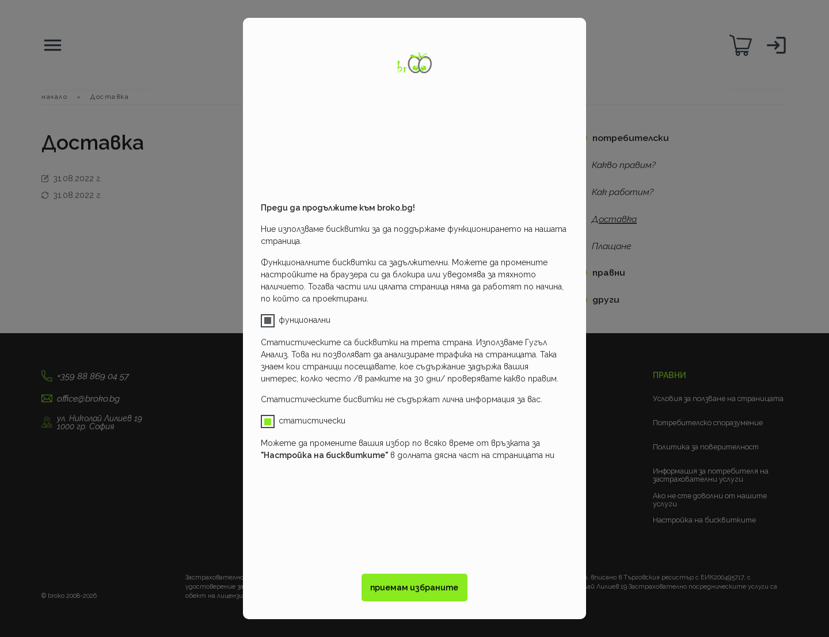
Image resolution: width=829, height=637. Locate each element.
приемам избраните (414, 587)
